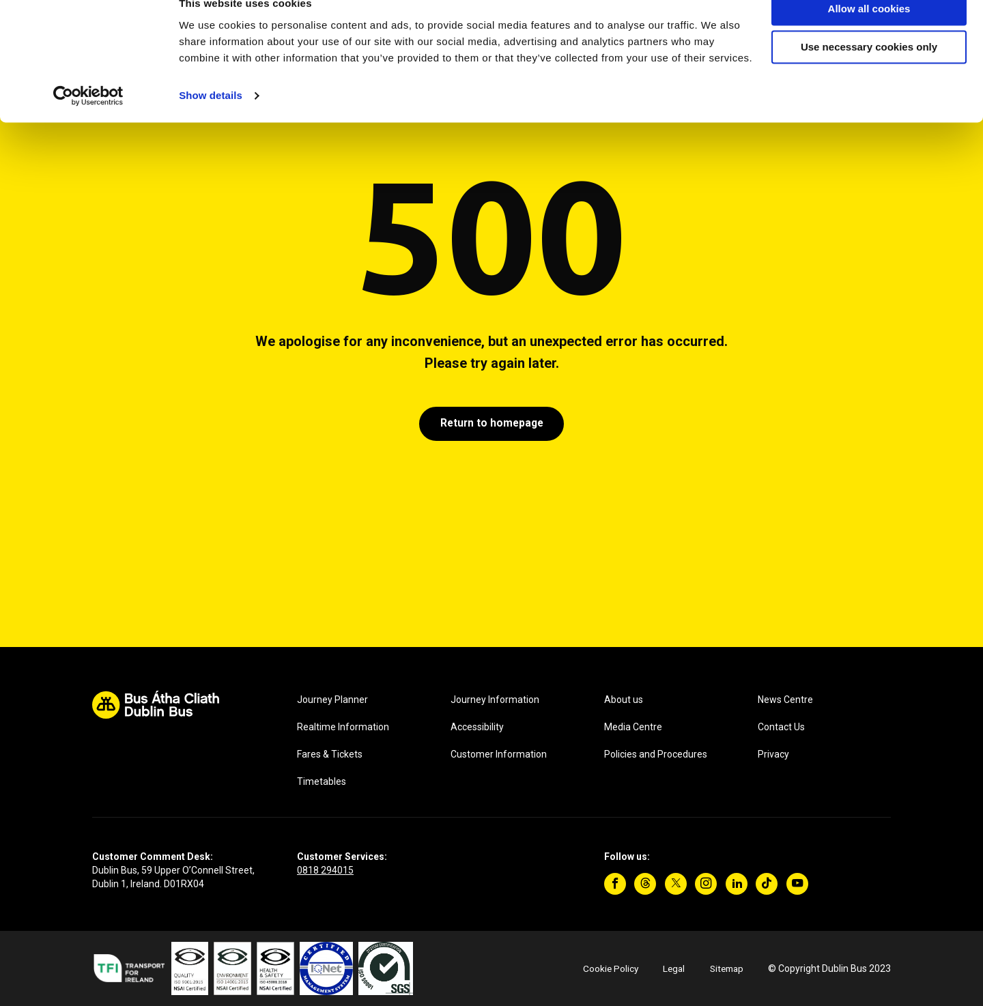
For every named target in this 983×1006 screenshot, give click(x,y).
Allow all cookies (869, 33)
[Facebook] (615, 884)
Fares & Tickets (329, 754)
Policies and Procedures (655, 754)
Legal (669, 968)
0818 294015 (325, 870)
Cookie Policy (605, 968)
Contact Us (781, 726)
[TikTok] (767, 884)
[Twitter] (676, 884)
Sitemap (725, 968)
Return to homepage (491, 424)
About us (623, 699)
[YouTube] (797, 884)
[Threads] (645, 884)
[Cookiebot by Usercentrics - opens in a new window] (88, 120)
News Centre (785, 699)
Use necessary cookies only (869, 72)
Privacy (773, 754)
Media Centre (633, 726)
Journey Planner (332, 699)
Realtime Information (343, 726)
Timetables (321, 781)
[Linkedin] (736, 884)
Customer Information (499, 754)
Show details (210, 120)
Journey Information (495, 699)
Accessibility (477, 726)
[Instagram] (706, 884)
